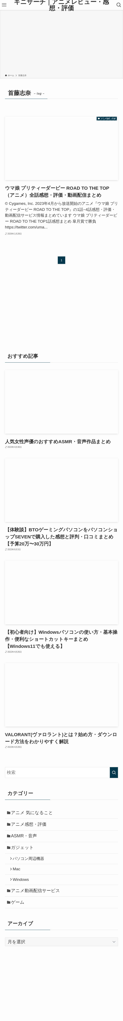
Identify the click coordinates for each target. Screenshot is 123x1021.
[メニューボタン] (4, 5)
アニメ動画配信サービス (37, 900)
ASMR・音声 (26, 839)
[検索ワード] (61, 772)
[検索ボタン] (119, 5)
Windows (23, 888)
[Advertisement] (61, 43)
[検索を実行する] (114, 772)
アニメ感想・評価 (30, 826)
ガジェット (24, 852)
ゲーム (19, 914)
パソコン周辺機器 (30, 865)
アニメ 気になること (34, 813)
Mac (18, 877)
